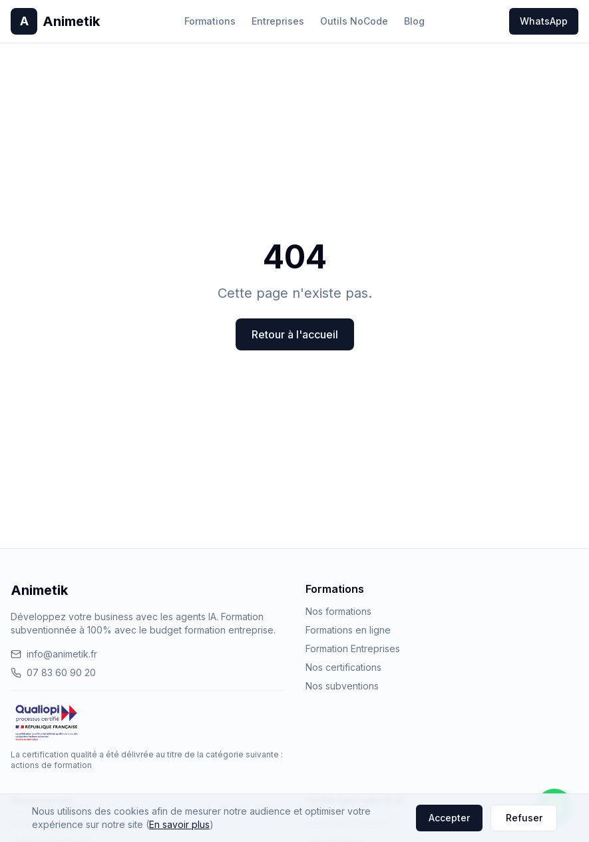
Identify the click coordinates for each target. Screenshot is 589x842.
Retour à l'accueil (295, 334)
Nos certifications (343, 667)
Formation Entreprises (352, 648)
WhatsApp (544, 21)
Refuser (524, 817)
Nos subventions (342, 685)
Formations (210, 21)
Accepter (449, 817)
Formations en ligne (348, 629)
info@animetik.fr (54, 653)
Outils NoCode (354, 21)
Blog (414, 21)
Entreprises (278, 21)
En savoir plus (179, 824)
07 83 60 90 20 (53, 672)
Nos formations (338, 611)
